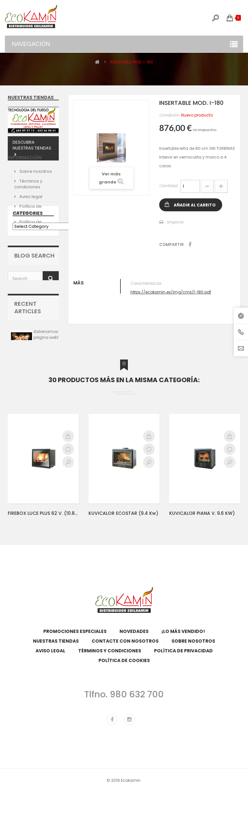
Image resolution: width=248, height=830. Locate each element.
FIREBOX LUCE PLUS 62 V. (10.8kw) (43, 571)
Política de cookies (28, 221)
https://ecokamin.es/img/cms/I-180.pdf (170, 292)
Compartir (190, 244)
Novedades (134, 689)
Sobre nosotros (35, 184)
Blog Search (34, 303)
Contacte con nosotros (125, 699)
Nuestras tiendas (31, 97)
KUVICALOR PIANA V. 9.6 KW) (202, 571)
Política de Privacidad (28, 237)
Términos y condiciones (28, 196)
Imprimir (175, 222)
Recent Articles (27, 356)
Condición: (169, 115)
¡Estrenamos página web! (46, 383)
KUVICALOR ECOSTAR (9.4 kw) (123, 571)
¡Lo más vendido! (183, 689)
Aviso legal (30, 209)
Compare (68, 507)
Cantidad (168, 185)
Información (25, 172)
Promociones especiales (75, 689)
